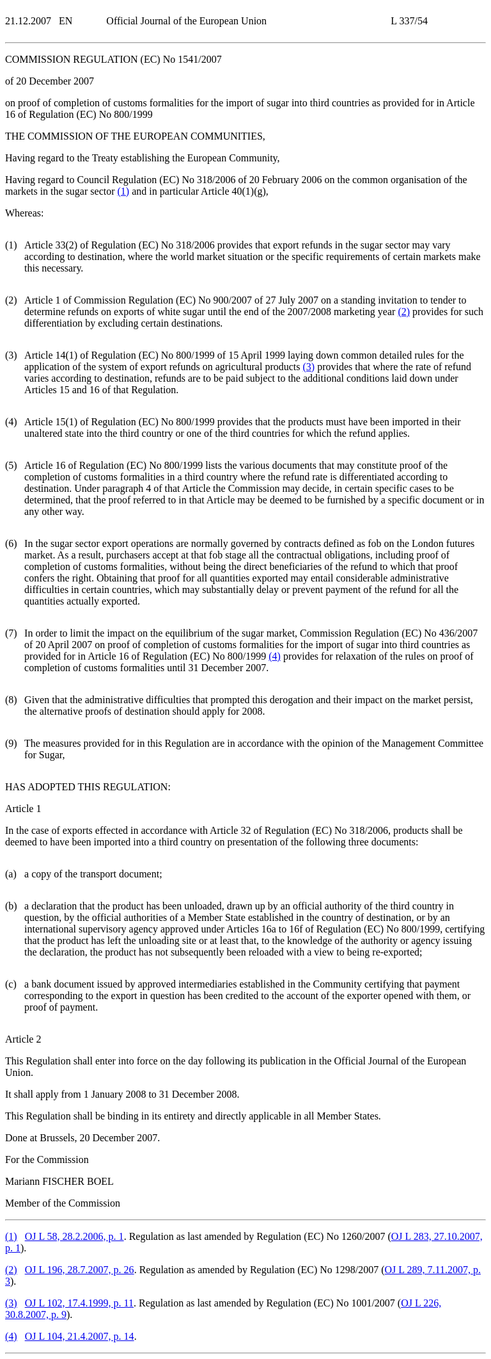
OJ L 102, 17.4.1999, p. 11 (79, 1303)
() (124, 191)
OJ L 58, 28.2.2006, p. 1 (74, 1236)
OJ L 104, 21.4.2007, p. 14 (79, 1336)
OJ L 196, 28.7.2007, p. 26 (79, 1269)
